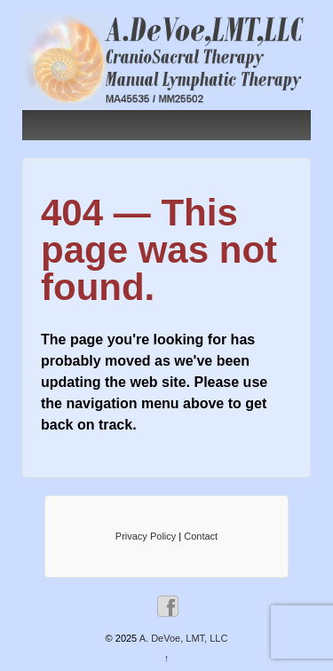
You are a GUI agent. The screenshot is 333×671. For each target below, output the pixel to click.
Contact (201, 536)
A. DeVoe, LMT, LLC (182, 638)
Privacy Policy (145, 536)
